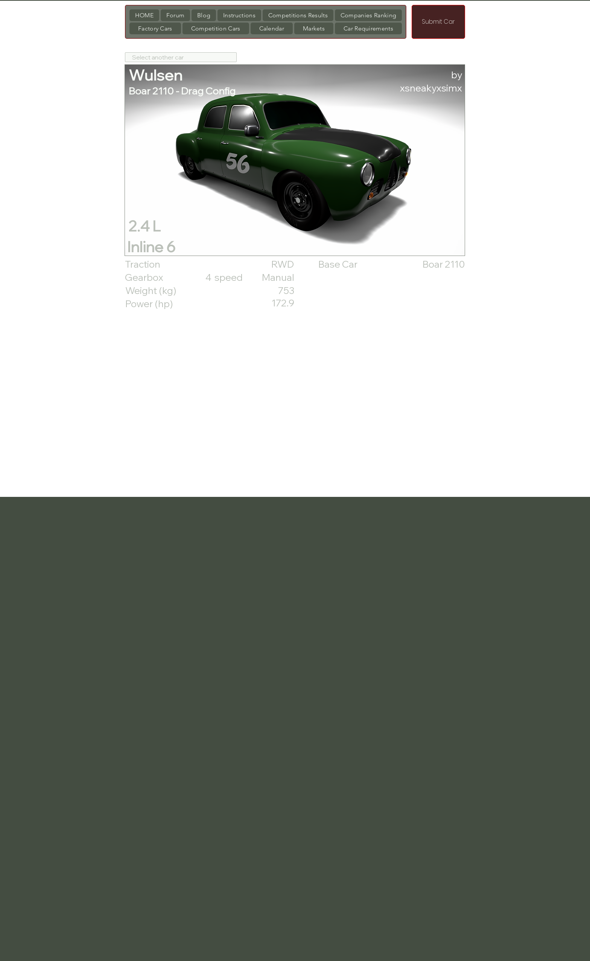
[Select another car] (181, 57)
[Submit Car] (438, 22)
